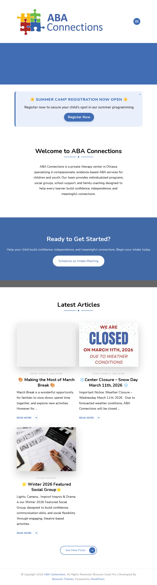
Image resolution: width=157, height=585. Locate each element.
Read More (24, 417)
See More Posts (75, 550)
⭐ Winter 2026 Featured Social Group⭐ (46, 487)
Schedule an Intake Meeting (79, 261)
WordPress (98, 579)
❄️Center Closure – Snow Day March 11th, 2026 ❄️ (109, 382)
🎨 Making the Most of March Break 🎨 (46, 382)
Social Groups (46, 478)
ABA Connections (54, 574)
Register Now (79, 117)
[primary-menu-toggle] (136, 21)
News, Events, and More (46, 373)
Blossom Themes (63, 579)
